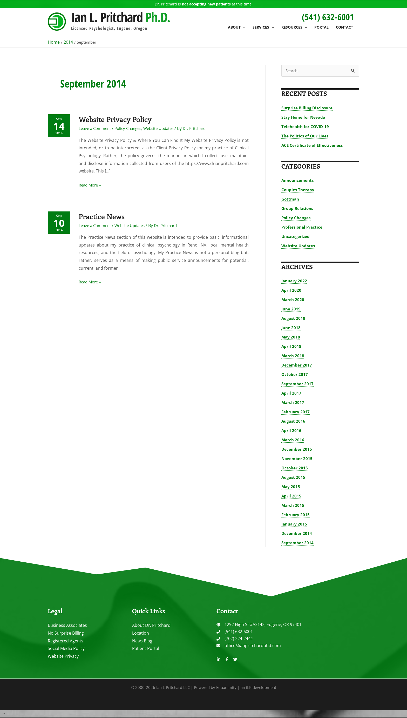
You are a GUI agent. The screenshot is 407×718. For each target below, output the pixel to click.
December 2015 (297, 449)
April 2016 (291, 431)
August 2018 (294, 318)
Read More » (92, 185)
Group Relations (298, 208)
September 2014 (297, 543)
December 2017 (297, 365)
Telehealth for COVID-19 (305, 127)
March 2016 (293, 440)
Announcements (298, 180)
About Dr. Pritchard (151, 625)
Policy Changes (133, 128)
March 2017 (293, 402)
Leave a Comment (97, 128)
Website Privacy (63, 656)
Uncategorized (296, 237)
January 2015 (294, 524)
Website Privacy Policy (119, 119)
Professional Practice (303, 227)
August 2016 (294, 421)
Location (140, 633)
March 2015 (293, 505)
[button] (243, 27)
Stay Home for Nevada (304, 117)
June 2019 (291, 309)
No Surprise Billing (66, 633)
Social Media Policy (66, 648)
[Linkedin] (218, 659)
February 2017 (295, 412)
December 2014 (297, 533)
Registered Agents (65, 641)
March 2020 (293, 300)
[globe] (259, 625)
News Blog (142, 641)
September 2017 (297, 384)
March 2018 (293, 356)
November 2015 (297, 459)
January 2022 (294, 281)
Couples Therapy (298, 190)
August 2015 (294, 477)
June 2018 (291, 328)
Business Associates (67, 625)
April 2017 (291, 393)
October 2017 (294, 374)
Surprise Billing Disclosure (308, 108)
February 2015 (295, 515)
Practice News (104, 216)
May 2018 (291, 337)
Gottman (290, 199)
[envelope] (248, 646)
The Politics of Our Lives (306, 136)
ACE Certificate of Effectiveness (313, 145)
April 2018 (291, 346)
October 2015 (294, 468)
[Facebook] (227, 659)
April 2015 (291, 496)
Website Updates (166, 128)
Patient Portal (145, 648)
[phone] (234, 632)
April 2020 (291, 290)
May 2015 (291, 487)
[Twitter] (235, 659)
